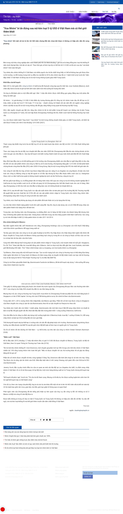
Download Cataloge (112, 2)
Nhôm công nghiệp (61, 470)
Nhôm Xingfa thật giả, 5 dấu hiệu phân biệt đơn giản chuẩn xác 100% (27, 436)
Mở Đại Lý (27, 510)
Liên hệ (93, 2)
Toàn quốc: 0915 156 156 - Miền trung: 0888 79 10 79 (21, 2)
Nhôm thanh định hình (62, 467)
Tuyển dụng (101, 2)
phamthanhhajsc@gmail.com (14, 477)
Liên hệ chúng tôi (17, 510)
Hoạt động (35, 510)
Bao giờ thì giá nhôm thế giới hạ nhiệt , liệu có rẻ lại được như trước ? (112, 55)
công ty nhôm (27, 86)
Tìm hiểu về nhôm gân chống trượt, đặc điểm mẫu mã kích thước (26, 440)
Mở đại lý (40, 24)
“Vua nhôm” (7, 41)
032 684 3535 (29, 473)
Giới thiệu (70, 12)
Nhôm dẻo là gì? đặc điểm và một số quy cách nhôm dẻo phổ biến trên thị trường (31, 444)
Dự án (114, 12)
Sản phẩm (83, 12)
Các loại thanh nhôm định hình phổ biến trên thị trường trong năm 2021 (112, 64)
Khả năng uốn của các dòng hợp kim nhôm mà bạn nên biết (24, 432)
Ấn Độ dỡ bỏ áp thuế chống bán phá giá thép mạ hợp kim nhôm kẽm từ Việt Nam (31, 448)
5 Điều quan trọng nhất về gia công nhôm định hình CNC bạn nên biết (112, 32)
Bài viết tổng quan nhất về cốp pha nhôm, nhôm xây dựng (112, 48)
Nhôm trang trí (59, 473)
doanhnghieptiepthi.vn (82, 410)
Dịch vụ (95, 12)
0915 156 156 (40, 488)
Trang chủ (6, 20)
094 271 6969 (94, 488)
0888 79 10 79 (19, 473)
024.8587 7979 (9, 473)
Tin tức (105, 12)
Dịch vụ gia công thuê (61, 477)
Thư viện (51, 24)
